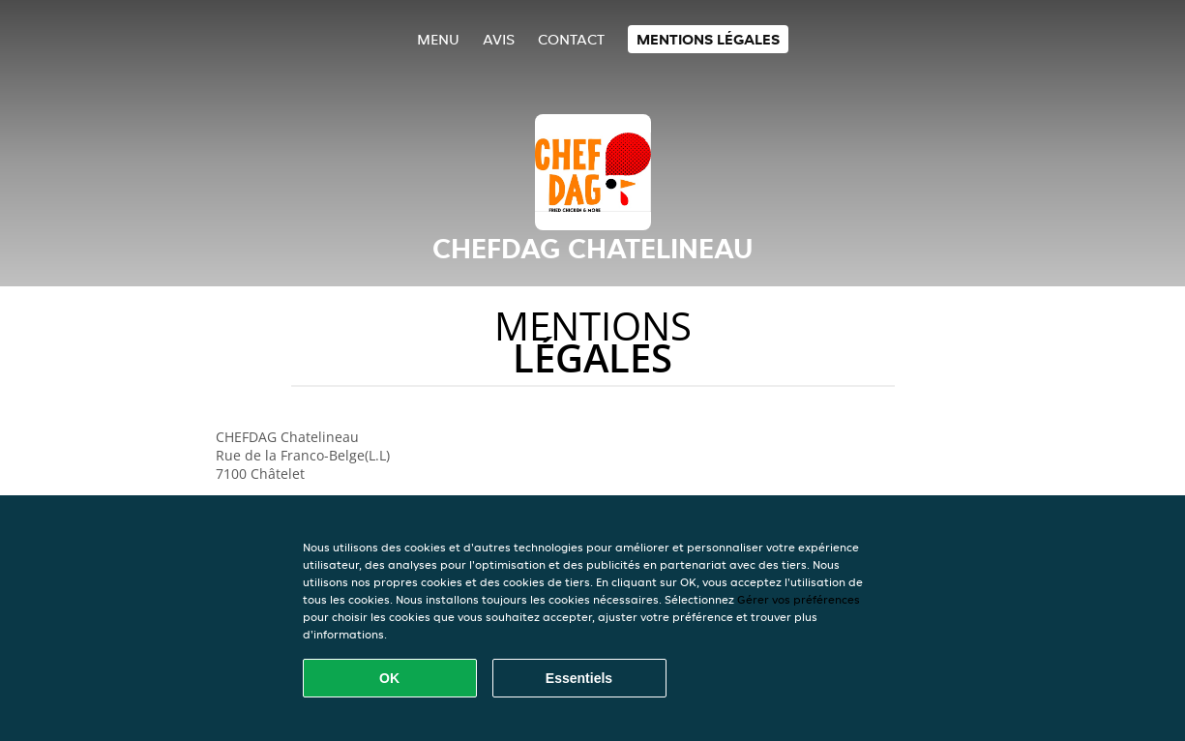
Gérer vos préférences (798, 599)
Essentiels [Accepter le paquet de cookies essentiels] (579, 678)
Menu (438, 39)
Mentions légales (708, 39)
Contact (571, 39)
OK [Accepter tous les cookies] (389, 678)
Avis (499, 39)
